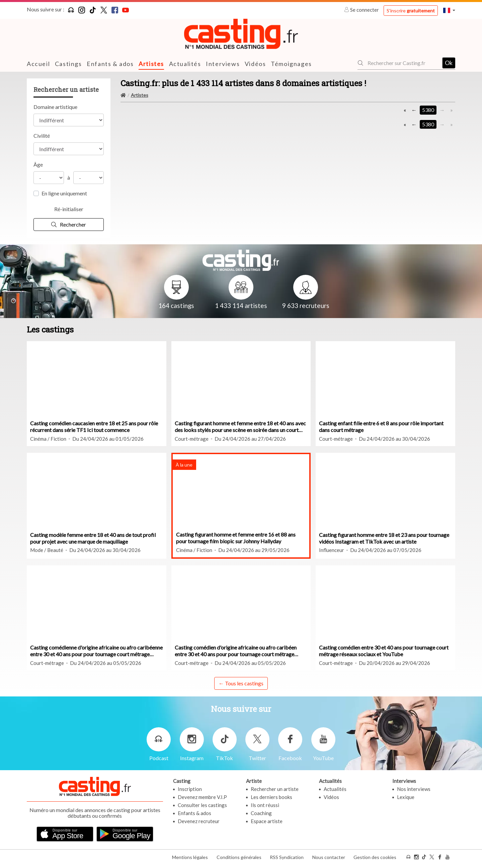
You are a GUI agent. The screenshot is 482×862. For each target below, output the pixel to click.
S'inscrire (411, 10)
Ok (449, 62)
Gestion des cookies (374, 855)
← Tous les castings (241, 683)
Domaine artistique (55, 107)
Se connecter (362, 10)
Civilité (41, 135)
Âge (38, 164)
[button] (449, 10)
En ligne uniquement (64, 193)
